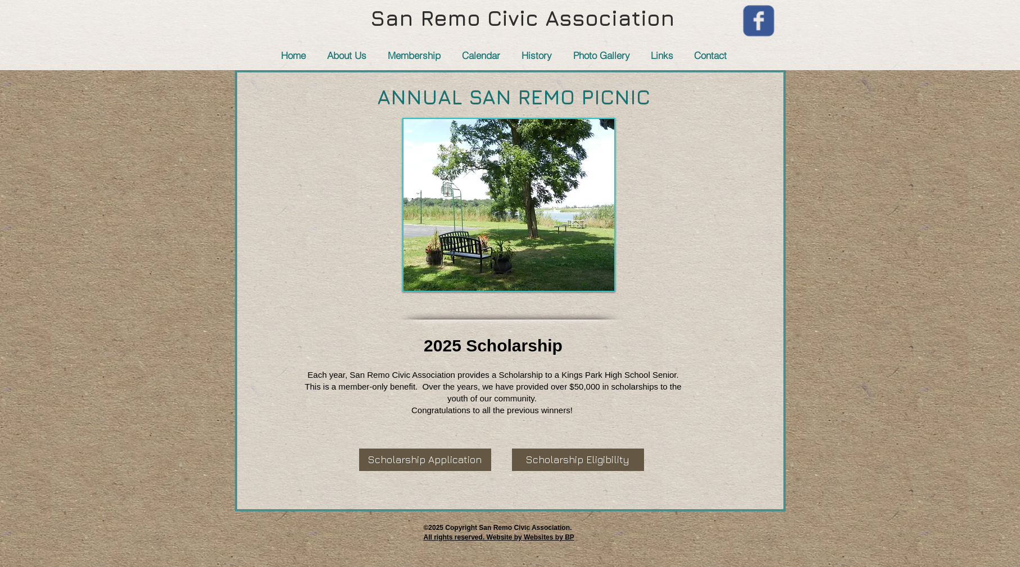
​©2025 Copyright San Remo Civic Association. (498, 528)
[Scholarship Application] (425, 460)
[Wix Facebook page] (758, 20)
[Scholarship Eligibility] (578, 460)
